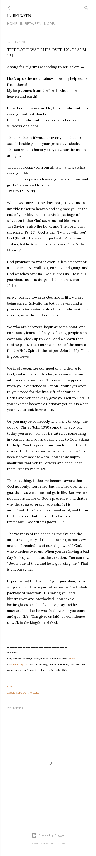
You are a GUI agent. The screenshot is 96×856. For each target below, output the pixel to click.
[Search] (86, 7)
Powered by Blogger (48, 835)
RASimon (59, 843)
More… (50, 24)
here (72, 658)
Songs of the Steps (27, 692)
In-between (19, 15)
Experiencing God (18, 664)
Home (12, 24)
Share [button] (10, 686)
